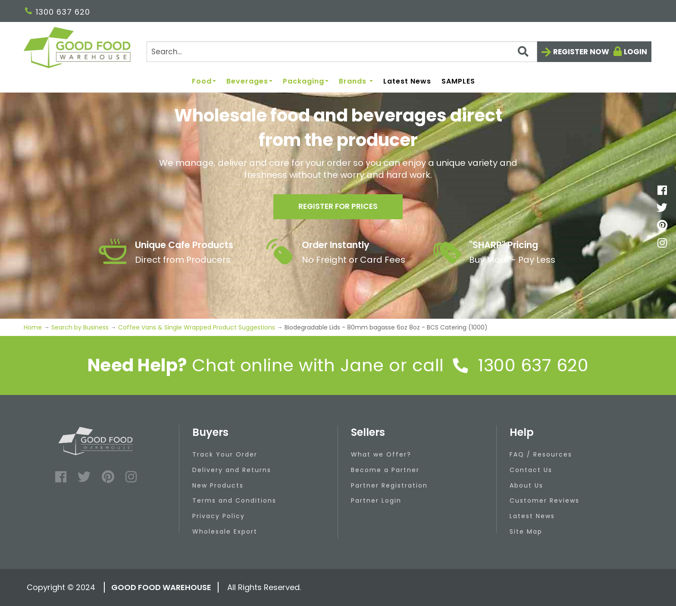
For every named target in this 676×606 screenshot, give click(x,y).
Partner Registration (389, 485)
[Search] (342, 51)
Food (204, 81)
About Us (526, 485)
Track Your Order (224, 454)
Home (34, 327)
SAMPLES (458, 81)
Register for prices (338, 207)
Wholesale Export (224, 531)
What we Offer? (381, 454)
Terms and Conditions (234, 500)
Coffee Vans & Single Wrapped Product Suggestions (196, 327)
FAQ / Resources (541, 454)
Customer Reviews (544, 500)
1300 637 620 (57, 11)
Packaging (306, 81)
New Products (218, 485)
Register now (581, 52)
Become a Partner (385, 470)
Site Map (526, 531)
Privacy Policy (218, 516)
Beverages (249, 81)
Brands (356, 81)
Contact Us (531, 470)
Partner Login (376, 500)
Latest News (407, 81)
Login (635, 52)
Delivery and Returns (231, 470)
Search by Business (80, 327)
